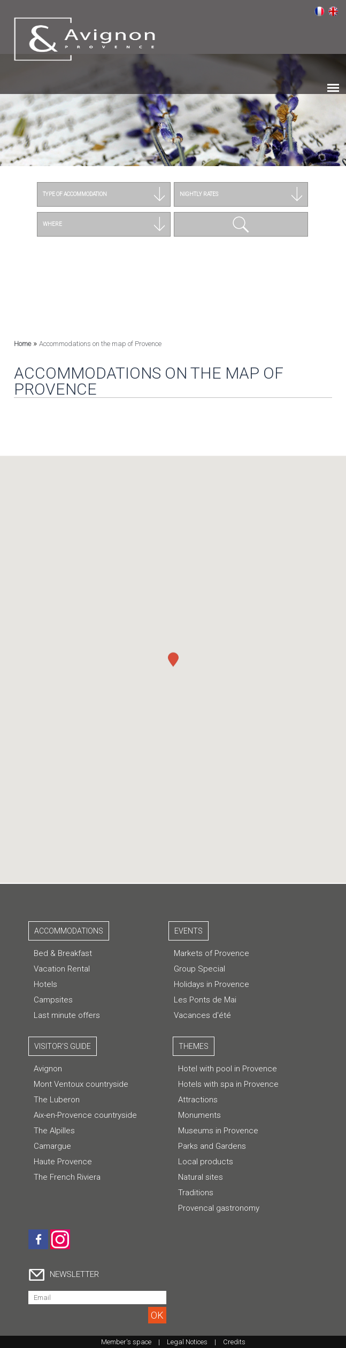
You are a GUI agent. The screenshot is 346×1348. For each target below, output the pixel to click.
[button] (173, 655)
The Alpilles (54, 1130)
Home (22, 344)
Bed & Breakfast (63, 953)
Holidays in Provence (211, 984)
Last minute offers (67, 1015)
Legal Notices (187, 1342)
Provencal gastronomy (218, 1208)
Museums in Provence (218, 1130)
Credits (234, 1342)
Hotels (45, 984)
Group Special (199, 969)
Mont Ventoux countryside (81, 1084)
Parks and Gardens (212, 1146)
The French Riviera (67, 1177)
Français (319, 11)
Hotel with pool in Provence (227, 1068)
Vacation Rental (62, 969)
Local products (205, 1161)
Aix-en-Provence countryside (85, 1115)
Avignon (48, 1068)
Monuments (199, 1115)
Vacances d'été (202, 1015)
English (333, 11)
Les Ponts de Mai (205, 1000)
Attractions (198, 1099)
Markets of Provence (211, 953)
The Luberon (57, 1099)
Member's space (126, 1342)
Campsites (53, 1000)
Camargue (52, 1146)
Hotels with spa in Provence (228, 1084)
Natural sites (200, 1177)
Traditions (195, 1192)
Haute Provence (63, 1161)
